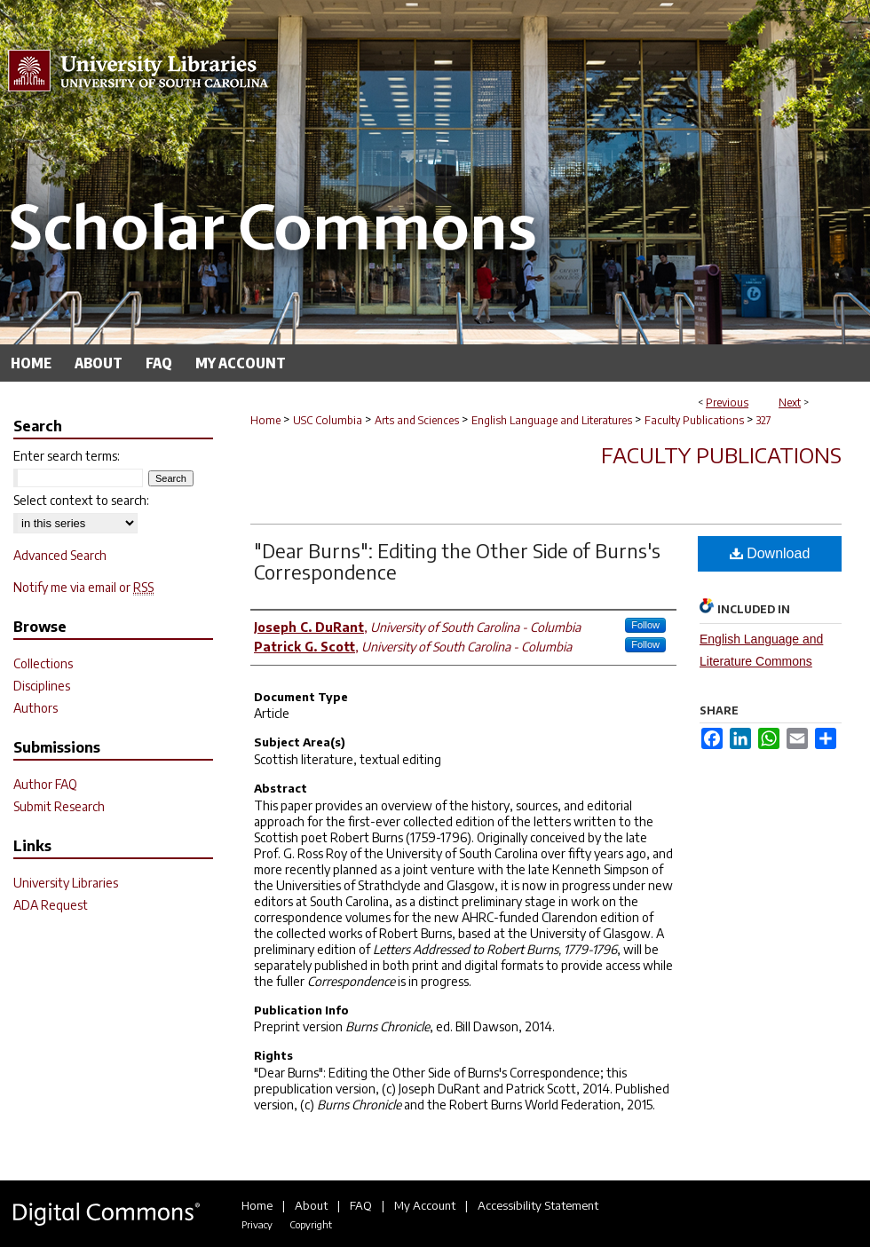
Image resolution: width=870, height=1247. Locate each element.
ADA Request (50, 904)
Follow (645, 625)
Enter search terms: (66, 455)
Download (770, 553)
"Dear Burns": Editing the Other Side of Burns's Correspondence (457, 561)
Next (790, 402)
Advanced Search (60, 555)
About (311, 1205)
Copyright (310, 1224)
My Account (424, 1205)
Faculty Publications (694, 420)
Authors (35, 707)
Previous (727, 402)
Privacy (257, 1224)
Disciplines (41, 685)
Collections (43, 663)
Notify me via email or (83, 587)
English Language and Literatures (551, 420)
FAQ (361, 1205)
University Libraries (65, 882)
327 (763, 420)
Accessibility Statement (538, 1205)
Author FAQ (45, 784)
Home (265, 420)
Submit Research (59, 806)
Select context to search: (81, 500)
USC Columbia (327, 420)
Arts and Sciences (417, 420)
